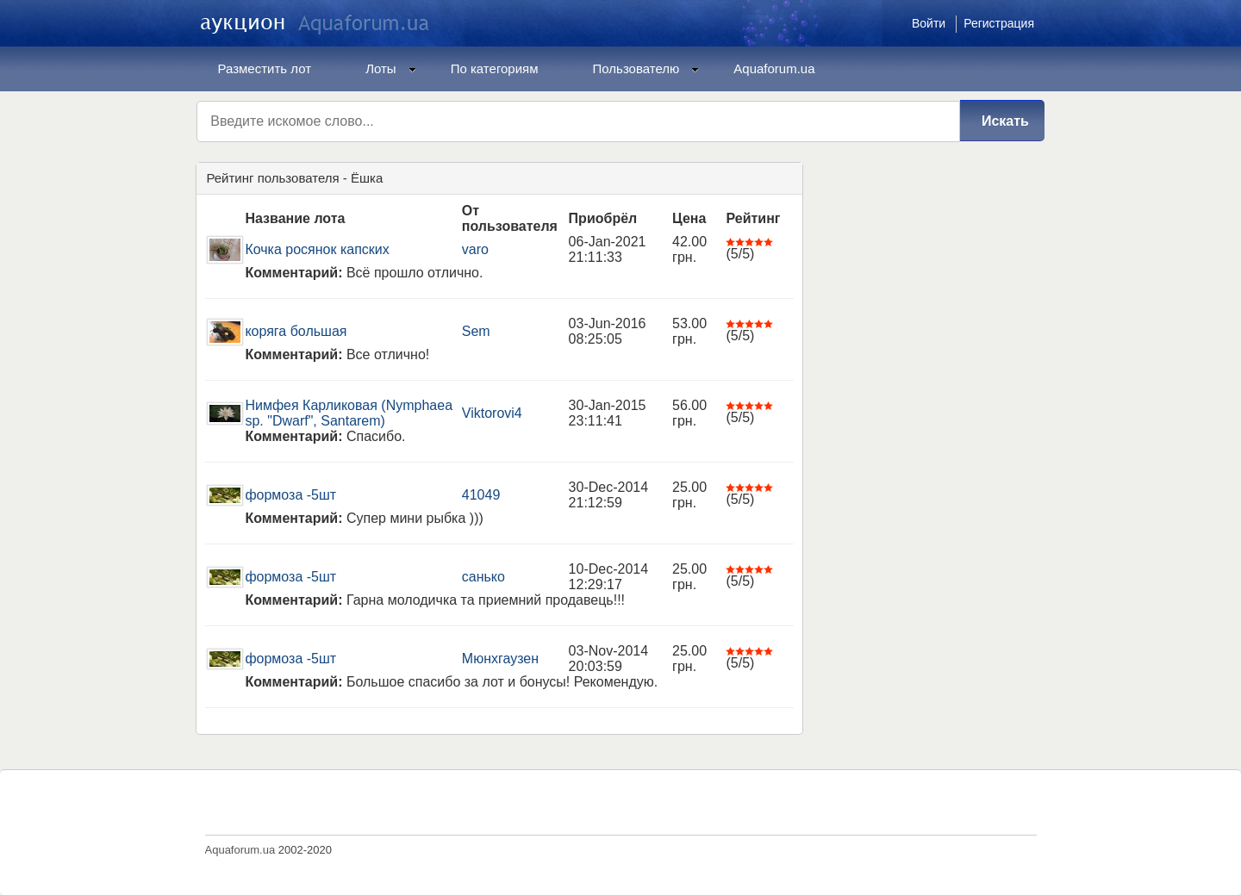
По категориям (495, 68)
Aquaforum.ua (773, 68)
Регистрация (998, 23)
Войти (928, 23)
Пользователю (646, 68)
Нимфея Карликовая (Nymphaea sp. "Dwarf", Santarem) (348, 413)
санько (483, 576)
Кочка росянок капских (317, 249)
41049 (481, 495)
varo (475, 249)
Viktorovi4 (492, 413)
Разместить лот (265, 68)
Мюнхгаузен (500, 658)
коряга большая (295, 331)
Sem (476, 331)
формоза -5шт (290, 495)
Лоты (390, 68)
